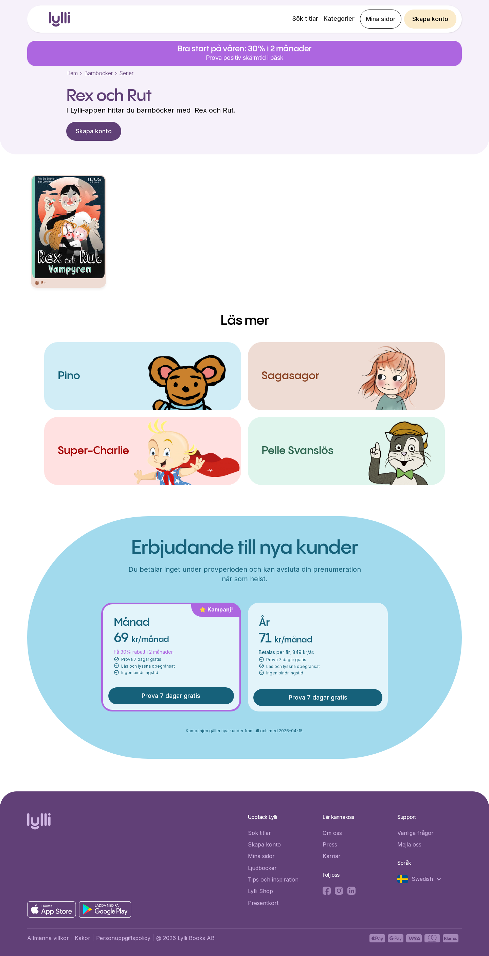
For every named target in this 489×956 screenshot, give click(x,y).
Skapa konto (430, 18)
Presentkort (263, 903)
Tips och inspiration (273, 879)
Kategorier (339, 18)
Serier (126, 73)
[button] (422, 879)
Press (330, 844)
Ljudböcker (262, 868)
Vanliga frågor (415, 832)
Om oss (332, 832)
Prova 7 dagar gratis (171, 695)
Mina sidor (381, 18)
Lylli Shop (260, 891)
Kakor (82, 938)
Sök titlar (305, 18)
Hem (72, 73)
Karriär (332, 856)
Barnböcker (98, 73)
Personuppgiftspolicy (123, 938)
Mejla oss (409, 844)
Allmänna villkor (48, 938)
